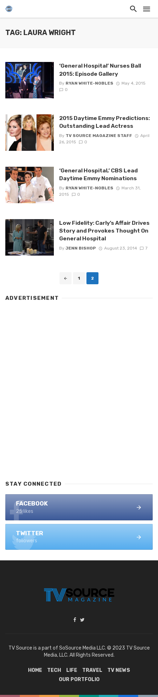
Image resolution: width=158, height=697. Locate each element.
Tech (54, 670)
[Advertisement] (79, 388)
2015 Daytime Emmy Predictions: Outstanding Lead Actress (104, 122)
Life (71, 670)
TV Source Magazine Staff (99, 135)
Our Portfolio (79, 679)
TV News (118, 670)
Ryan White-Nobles (89, 83)
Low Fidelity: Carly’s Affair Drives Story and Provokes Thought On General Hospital (104, 230)
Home (35, 670)
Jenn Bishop (81, 248)
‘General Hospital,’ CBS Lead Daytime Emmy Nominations (98, 174)
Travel (92, 670)
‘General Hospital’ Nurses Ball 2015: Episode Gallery (100, 69)
